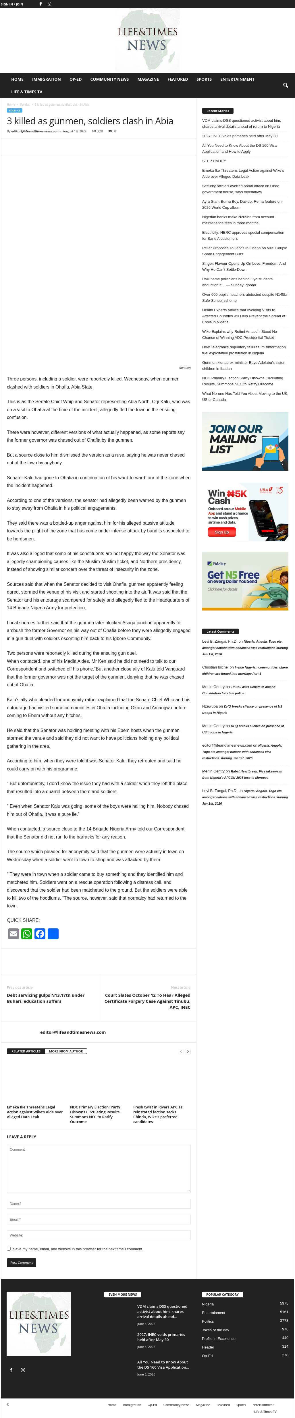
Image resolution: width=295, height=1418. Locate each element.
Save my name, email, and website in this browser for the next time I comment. (78, 1249)
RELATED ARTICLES (26, 1051)
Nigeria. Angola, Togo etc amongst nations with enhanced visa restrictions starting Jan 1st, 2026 (245, 648)
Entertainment (237, 79)
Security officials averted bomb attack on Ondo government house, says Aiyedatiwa (240, 189)
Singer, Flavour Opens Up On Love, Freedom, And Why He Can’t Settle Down (244, 266)
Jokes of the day (215, 1330)
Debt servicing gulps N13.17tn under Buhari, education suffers (45, 998)
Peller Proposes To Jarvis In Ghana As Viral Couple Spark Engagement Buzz (244, 251)
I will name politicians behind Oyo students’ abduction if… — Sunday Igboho (237, 282)
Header (208, 1347)
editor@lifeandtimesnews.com (35, 131)
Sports (204, 79)
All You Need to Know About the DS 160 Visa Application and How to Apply (239, 148)
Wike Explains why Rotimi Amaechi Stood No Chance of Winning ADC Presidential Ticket (239, 334)
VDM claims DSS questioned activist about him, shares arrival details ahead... (162, 1311)
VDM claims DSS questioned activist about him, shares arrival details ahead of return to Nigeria (241, 123)
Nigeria (208, 1304)
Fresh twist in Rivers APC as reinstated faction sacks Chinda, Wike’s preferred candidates (157, 1114)
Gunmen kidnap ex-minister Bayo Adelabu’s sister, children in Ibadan (244, 365)
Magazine (148, 79)
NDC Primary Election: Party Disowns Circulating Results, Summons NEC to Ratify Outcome (95, 1114)
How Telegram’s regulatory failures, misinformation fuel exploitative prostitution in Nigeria (244, 350)
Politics (25, 105)
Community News (109, 79)
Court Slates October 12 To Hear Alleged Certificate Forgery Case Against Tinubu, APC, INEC (147, 1001)
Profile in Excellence (219, 1338)
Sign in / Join (12, 4)
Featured (177, 79)
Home (17, 79)
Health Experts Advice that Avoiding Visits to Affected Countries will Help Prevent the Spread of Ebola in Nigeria (243, 316)
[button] (285, 85)
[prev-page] (181, 1051)
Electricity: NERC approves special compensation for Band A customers (243, 235)
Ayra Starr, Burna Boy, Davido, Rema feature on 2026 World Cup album (241, 204)
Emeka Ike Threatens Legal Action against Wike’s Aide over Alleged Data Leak (35, 1111)
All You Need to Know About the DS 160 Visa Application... (163, 1364)
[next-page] (188, 1051)
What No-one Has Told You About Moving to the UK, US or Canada (245, 396)
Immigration (46, 79)
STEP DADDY (214, 161)
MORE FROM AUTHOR (66, 1051)
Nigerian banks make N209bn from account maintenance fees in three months (238, 220)
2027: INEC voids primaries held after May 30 (239, 136)
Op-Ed (76, 79)
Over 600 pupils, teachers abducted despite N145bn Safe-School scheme (245, 297)
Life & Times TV (26, 91)
